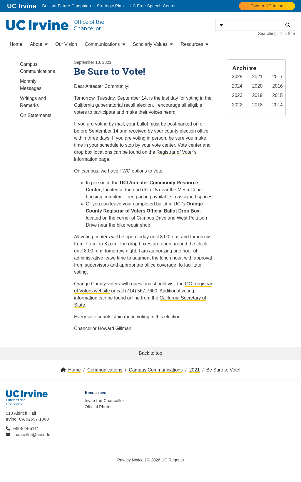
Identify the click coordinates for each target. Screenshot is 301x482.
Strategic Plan (110, 6)
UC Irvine (22, 5)
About (39, 44)
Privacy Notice (130, 460)
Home (16, 44)
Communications (105, 44)
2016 (277, 85)
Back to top (150, 353)
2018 (257, 104)
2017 (277, 76)
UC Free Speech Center (153, 6)
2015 (277, 95)
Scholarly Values (153, 44)
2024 (237, 85)
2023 (237, 95)
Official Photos (99, 406)
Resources (194, 44)
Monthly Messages (30, 85)
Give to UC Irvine (266, 6)
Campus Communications (37, 68)
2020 (257, 85)
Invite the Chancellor (104, 400)
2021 (257, 76)
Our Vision (66, 44)
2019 (257, 95)
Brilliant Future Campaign (66, 6)
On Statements (35, 115)
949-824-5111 (25, 428)
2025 (237, 76)
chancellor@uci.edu (31, 434)
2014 (277, 104)
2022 (237, 104)
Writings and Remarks (33, 102)
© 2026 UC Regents (165, 460)
